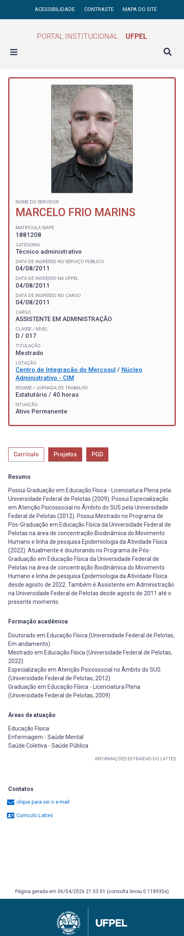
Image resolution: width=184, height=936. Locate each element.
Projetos (65, 454)
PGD (97, 454)
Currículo (26, 454)
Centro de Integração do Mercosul (66, 369)
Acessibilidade (55, 9)
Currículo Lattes (29, 815)
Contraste (99, 9)
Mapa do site (140, 9)
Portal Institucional (92, 36)
